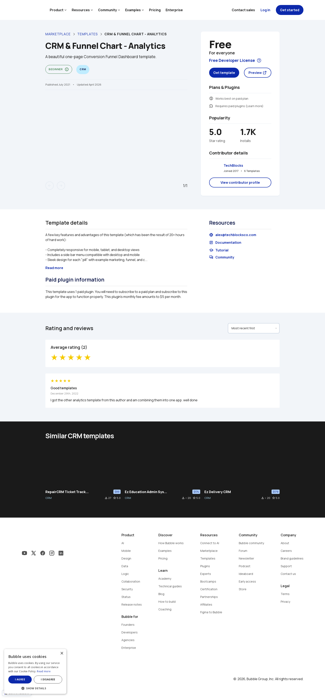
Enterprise (174, 10)
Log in (265, 10)
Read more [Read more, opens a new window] (44, 671)
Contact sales (243, 10)
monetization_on (211, 98)
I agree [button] (20, 679)
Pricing (155, 10)
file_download (106, 498)
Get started (289, 10)
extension (211, 106)
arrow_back (49, 186)
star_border (114, 498)
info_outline (67, 69)
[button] (35, 688)
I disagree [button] (48, 679)
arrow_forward (61, 186)
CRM (48, 498)
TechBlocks (233, 165)
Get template (224, 72)
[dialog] (35, 671)
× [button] (61, 653)
